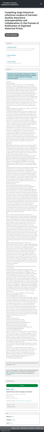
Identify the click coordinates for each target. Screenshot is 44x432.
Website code (15, 428)
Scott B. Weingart (10, 373)
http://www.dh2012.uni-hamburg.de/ (24, 400)
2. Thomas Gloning (11, 55)
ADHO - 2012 (10, 389)
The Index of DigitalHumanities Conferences (9, 4)
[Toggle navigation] (41, 4)
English (13, 419)
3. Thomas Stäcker (11, 61)
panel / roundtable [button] (11, 35)
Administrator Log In (5, 430)
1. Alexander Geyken (11, 47)
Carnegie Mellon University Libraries (30, 428)
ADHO (12, 404)
